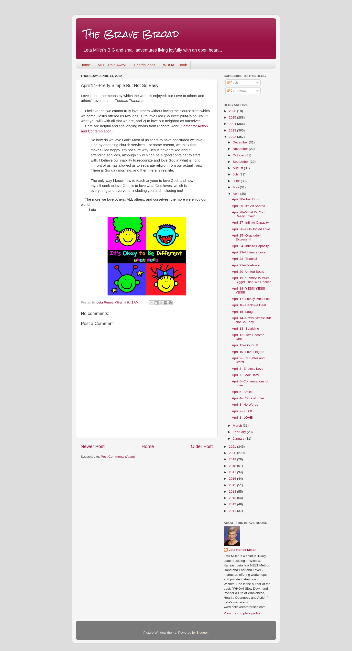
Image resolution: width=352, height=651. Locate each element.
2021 (233, 446)
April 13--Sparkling (245, 328)
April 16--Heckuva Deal (249, 305)
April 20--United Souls (248, 271)
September (241, 161)
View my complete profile (242, 613)
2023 (233, 130)
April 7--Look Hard (245, 375)
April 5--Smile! (242, 392)
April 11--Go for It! (245, 345)
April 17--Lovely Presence (251, 299)
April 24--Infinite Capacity (250, 246)
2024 (233, 124)
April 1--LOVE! (242, 417)
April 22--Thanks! (244, 258)
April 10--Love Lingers (248, 352)
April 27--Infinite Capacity (250, 222)
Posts (233, 82)
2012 (233, 504)
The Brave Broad (131, 34)
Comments (236, 90)
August (238, 168)
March (238, 425)
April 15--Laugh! (243, 312)
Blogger (202, 632)
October (239, 155)
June (237, 181)
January (239, 438)
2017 (233, 472)
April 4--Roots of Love (248, 398)
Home (85, 65)
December (241, 142)
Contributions (144, 65)
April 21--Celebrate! (246, 265)
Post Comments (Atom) (118, 456)
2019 (233, 459)
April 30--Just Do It (245, 199)
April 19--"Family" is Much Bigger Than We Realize (251, 280)
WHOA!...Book (175, 65)
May (236, 187)
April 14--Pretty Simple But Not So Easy (251, 320)
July (236, 174)
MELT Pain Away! (112, 65)
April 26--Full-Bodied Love (251, 229)
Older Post (202, 446)
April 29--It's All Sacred (248, 206)
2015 (233, 485)
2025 (233, 117)
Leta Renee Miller (242, 550)
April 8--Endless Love (247, 368)
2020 (233, 453)
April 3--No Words (245, 404)
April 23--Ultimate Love (248, 252)
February (240, 432)
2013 (233, 498)
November (241, 149)
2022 (233, 137)
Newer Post (93, 446)
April (236, 193)
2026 (233, 111)
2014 (233, 491)
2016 (233, 478)
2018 (233, 466)
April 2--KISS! (242, 411)
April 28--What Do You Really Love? (248, 214)
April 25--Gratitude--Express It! (246, 237)
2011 (233, 511)
